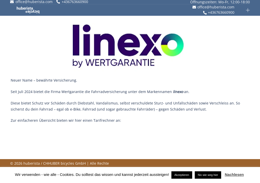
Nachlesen (234, 174)
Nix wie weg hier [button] (208, 174)
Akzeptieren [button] (181, 174)
